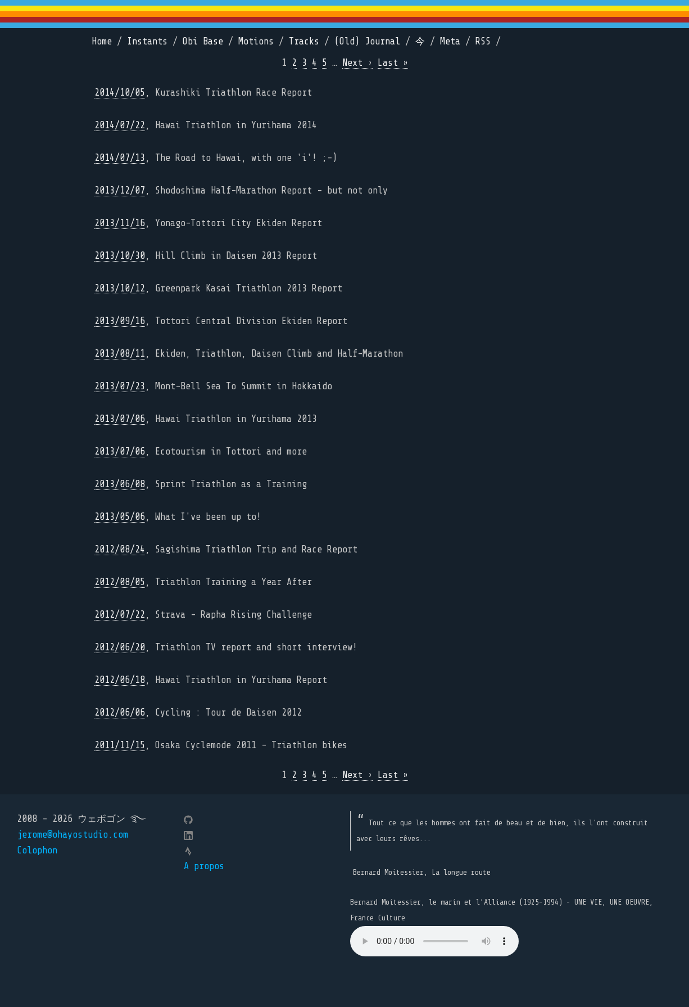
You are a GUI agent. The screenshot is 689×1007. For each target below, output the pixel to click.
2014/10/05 (119, 92)
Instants (147, 41)
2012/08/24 (119, 549)
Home (102, 41)
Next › (357, 62)
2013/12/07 (119, 190)
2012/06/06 (119, 712)
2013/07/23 (119, 386)
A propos (204, 866)
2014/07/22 (119, 125)
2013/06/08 (119, 484)
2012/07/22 (119, 614)
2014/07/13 (119, 157)
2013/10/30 (119, 255)
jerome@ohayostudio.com (72, 834)
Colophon (37, 850)
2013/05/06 (119, 516)
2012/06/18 (119, 680)
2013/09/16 (119, 321)
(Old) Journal (367, 41)
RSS (483, 41)
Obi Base (203, 41)
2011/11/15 (119, 745)
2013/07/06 (119, 418)
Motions (256, 41)
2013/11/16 (119, 223)
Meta (450, 41)
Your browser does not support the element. (434, 941)
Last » (393, 62)
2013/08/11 (119, 353)
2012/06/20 (119, 647)
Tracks (304, 41)
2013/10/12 (119, 288)
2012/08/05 (119, 582)
